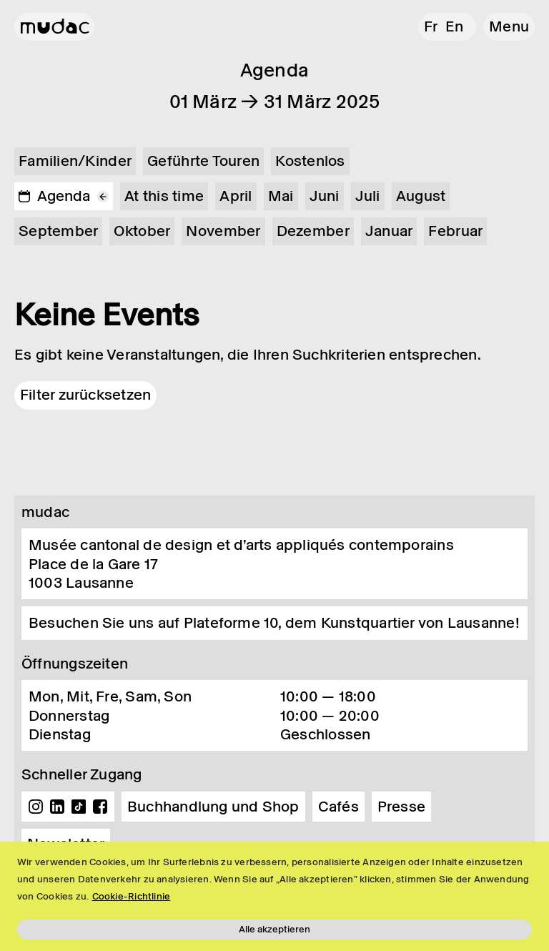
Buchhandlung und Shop (213, 806)
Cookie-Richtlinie (131, 896)
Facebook (100, 806)
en (454, 26)
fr (430, 26)
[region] (274, 896)
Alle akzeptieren (274, 929)
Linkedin (57, 806)
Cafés (338, 806)
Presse (401, 806)
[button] (509, 27)
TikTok (78, 806)
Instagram (36, 806)
